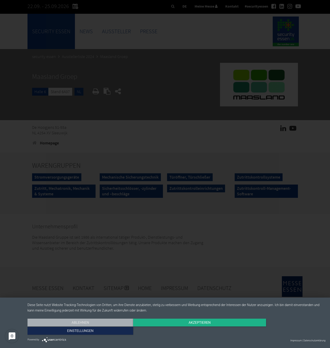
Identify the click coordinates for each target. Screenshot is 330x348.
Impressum (296, 340)
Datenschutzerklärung (314, 340)
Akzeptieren (176, 331)
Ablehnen (72, 331)
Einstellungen (280, 331)
